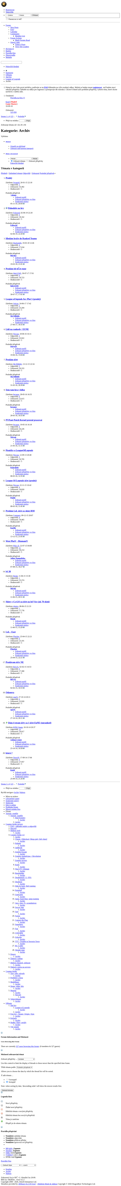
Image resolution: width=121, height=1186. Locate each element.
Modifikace (14, 982)
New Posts (14, 27)
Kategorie (9, 73)
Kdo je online (11, 805)
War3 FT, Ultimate (22, 869)
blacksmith (17, 243)
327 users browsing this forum (27, 1046)
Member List (20, 36)
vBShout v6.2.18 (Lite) (27, 1184)
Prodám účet (12, 359)
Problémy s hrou (16, 978)
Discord (13, 828)
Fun (16, 929)
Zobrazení (35, 173)
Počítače (13, 1018)
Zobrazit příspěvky (34, 161)
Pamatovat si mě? (14, 19)
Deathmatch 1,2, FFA (23, 877)
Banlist (8, 51)
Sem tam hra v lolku (15, 390)
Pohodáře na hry (16, 208)
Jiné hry (9, 77)
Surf (16, 912)
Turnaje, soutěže (12, 814)
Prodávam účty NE (15, 662)
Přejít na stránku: (15, 121)
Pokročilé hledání (12, 67)
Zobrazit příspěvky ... (9, 1059)
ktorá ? (9, 753)
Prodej (9, 178)
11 (20, 548)
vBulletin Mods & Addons (47, 1184)
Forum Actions (16, 38)
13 (20, 729)
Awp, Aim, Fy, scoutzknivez (26, 903)
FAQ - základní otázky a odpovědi (23, 826)
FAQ (12, 30)
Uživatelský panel (12, 799)
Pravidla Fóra (6, 1161)
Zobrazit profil (20, 197)
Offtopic (9, 75)
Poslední (22, 116)
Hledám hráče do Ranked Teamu (21, 238)
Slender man (20, 950)
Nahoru (22, 792)
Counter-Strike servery (14, 824)
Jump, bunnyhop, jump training (27, 899)
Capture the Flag (21, 920)
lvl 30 (8, 571)
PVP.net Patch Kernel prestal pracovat (24, 420)
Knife (17, 865)
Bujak (15, 576)
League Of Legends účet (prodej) (21, 480)
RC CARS (19, 946)
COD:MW (19, 933)
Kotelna (9, 1169)
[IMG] (8, 1153)
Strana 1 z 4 (5, 116)
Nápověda (9, 12)
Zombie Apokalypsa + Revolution (28, 856)
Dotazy (13, 954)
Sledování (9, 803)
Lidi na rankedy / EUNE (17, 329)
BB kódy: (9, 1148)
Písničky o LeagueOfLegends (19, 450)
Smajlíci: (9, 1151)
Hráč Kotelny (20, 818)
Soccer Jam (19, 907)
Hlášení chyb (15, 831)
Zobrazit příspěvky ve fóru (25, 199)
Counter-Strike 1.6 (17, 835)
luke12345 (17, 273)
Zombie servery (21, 860)
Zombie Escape (21, 852)
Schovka (18, 937)
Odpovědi (26, 173)
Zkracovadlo (10, 55)
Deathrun (18, 882)
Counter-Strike (11, 971)
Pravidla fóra (10, 53)
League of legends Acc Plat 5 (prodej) (23, 299)
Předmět (4, 173)
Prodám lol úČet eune (16, 268)
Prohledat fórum (12, 807)
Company (16, 515)
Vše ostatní (14, 1027)
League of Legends (13, 79)
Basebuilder (19, 873)
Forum (8, 25)
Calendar (13, 32)
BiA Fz (16, 667)
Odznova (10, 692)
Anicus (15, 304)
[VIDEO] (9, 1155)
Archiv (22, 820)
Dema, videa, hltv (17, 986)
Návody (18, 995)
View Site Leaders (22, 47)
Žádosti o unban (16, 959)
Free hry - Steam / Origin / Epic (22, 1014)
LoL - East (11, 632)
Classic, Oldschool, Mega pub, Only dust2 (31, 839)
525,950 (13, 112)
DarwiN (16, 758)
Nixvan (16, 334)
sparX (15, 697)
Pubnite (18, 843)
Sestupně (10, 1082)
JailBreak (18, 848)
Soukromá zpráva (21, 201)
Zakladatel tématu (15, 173)
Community (14, 34)
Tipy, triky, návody (17, 973)
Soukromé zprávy (12, 801)
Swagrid (16, 183)
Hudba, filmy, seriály (18, 1023)
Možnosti (8, 141)
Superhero (19, 924)
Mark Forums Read (22, 40)
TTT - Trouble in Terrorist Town (27, 941)
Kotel (8, 102)
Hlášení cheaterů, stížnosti (20, 963)
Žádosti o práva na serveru (20, 967)
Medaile (9, 57)
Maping (13, 991)
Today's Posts (20, 44)
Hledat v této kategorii (12, 153)
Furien (17, 916)
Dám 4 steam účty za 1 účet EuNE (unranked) (29, 723)
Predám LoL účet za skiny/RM (20, 511)
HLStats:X (10, 49)
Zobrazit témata (18, 161)
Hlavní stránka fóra (13, 809)
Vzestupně (11, 1080)
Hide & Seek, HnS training (25, 886)
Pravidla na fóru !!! (17, 98)
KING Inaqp (18, 727)
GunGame (19, 895)
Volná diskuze (15, 999)
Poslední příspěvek (48, 173)
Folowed (16, 213)
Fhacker (16, 636)
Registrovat (10, 10)
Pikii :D (16, 546)
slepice (15, 606)
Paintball (18, 890)
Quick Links (15, 42)
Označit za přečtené (17, 146)
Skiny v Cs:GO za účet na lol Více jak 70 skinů (28, 601)
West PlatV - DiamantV (17, 541)
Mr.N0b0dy (17, 364)
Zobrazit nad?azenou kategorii (21, 148)
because (16, 394)
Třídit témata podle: (8, 1067)
